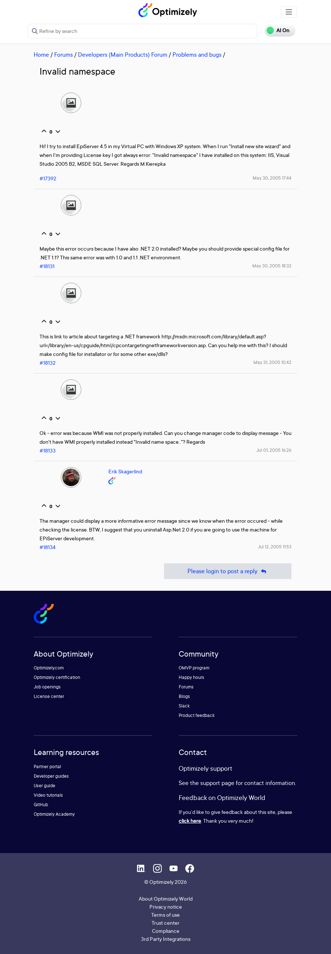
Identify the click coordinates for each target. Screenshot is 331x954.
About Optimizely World (166, 898)
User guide (44, 785)
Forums (63, 54)
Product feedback (197, 715)
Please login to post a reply (227, 571)
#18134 (48, 547)
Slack (184, 706)
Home (41, 54)
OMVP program (194, 668)
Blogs (184, 696)
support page (217, 783)
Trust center (165, 922)
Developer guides (51, 776)
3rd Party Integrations (165, 938)
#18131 (47, 266)
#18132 (48, 362)
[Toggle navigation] (289, 12)
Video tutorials (48, 795)
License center (49, 696)
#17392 (48, 178)
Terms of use (165, 914)
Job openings (47, 687)
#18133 (48, 450)
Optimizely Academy (54, 814)
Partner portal (47, 766)
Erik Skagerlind (125, 471)
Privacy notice (165, 906)
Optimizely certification (57, 677)
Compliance (165, 930)
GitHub (41, 804)
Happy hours (191, 677)
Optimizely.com (49, 668)
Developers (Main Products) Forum (122, 54)
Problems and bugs (197, 54)
